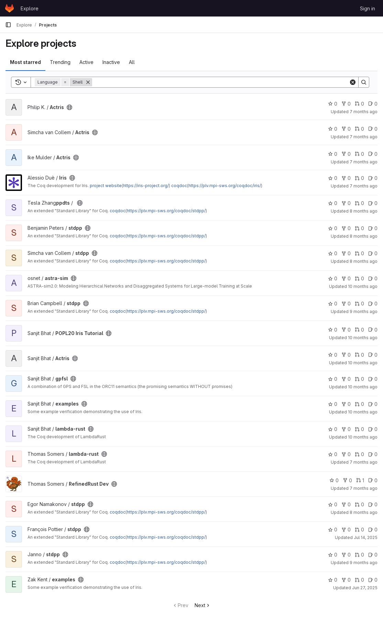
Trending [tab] (60, 62)
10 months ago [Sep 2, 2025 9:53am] (362, 386)
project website (106, 185)
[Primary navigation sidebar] (8, 24)
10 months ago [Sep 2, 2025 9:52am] (362, 437)
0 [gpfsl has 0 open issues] (372, 379)
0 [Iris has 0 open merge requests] (359, 178)
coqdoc (179, 185)
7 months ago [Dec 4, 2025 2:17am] (363, 488)
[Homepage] (9, 8)
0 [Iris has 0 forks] (346, 178)
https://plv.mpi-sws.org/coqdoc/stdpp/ (166, 210)
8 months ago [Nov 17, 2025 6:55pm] (363, 236)
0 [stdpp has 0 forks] (346, 203)
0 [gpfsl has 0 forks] (346, 379)
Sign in (367, 8)
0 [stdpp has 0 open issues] (372, 203)
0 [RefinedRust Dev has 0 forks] (347, 480)
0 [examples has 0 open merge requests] (359, 404)
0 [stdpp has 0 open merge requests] (359, 203)
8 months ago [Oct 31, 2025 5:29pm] (363, 211)
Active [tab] (86, 62)
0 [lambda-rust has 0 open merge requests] (359, 429)
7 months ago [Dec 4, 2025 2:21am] (363, 462)
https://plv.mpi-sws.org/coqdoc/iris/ (224, 185)
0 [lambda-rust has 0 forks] (346, 429)
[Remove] (88, 82)
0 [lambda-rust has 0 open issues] (372, 429)
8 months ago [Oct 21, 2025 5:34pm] (363, 512)
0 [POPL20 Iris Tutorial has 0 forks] (346, 330)
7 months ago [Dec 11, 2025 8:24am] (363, 111)
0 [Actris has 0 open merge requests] (359, 104)
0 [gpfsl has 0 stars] (332, 379)
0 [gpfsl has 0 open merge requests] (359, 379)
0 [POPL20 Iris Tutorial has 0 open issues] (372, 330)
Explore (30, 8)
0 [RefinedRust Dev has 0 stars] (334, 480)
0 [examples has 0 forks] (346, 404)
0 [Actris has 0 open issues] (372, 104)
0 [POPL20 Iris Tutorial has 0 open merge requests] (359, 330)
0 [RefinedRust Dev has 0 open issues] (372, 480)
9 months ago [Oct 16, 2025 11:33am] (363, 562)
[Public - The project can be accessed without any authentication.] (69, 107)
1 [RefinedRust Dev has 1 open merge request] (360, 480)
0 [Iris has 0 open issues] (372, 178)
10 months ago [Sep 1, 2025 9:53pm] (362, 362)
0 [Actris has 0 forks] (346, 104)
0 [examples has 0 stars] (332, 404)
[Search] (221, 82)
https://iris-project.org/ (146, 185)
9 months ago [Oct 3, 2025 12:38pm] (363, 311)
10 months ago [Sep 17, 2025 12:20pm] (362, 286)
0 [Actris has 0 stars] (332, 104)
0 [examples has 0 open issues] (372, 404)
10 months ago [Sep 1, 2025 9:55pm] (362, 337)
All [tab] (132, 62)
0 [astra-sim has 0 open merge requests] (359, 278)
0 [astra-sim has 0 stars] (332, 278)
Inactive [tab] (111, 62)
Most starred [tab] (25, 62)
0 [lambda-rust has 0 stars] (332, 429)
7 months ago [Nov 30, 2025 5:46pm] (363, 161)
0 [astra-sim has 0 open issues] (372, 278)
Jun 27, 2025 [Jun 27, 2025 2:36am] (364, 587)
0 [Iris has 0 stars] (332, 178)
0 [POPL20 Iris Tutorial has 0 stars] (332, 330)
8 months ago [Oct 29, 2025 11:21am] (363, 261)
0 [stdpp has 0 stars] (332, 203)
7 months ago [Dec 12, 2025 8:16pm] (363, 185)
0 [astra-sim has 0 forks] (346, 278)
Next (203, 605)
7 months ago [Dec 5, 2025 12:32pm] (363, 136)
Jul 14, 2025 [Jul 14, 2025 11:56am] (365, 537)
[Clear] (353, 82)
